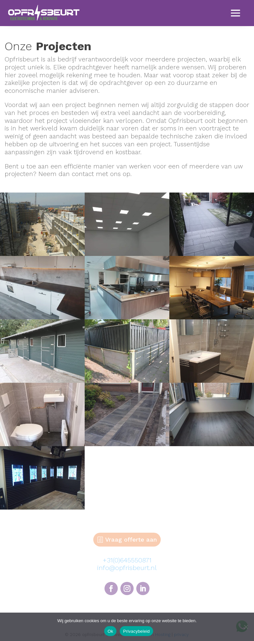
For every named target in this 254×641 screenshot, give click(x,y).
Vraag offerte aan (131, 539)
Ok (110, 631)
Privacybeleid (136, 631)
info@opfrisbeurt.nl (127, 568)
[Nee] (245, 626)
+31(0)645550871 (127, 560)
